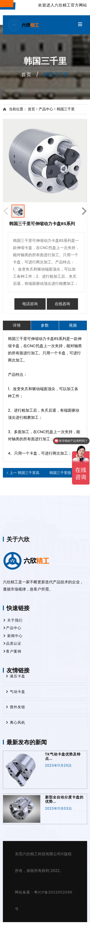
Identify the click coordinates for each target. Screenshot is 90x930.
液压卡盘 (15, 676)
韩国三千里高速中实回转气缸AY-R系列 (24, 473)
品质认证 (12, 643)
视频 (73, 325)
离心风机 (15, 722)
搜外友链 (15, 707)
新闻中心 (13, 635)
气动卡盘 (15, 691)
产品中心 (46, 109)
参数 (45, 325)
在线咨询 (62, 304)
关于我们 (13, 620)
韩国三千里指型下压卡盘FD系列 (64, 473)
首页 (26, 74)
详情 (17, 325)
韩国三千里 (66, 109)
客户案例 (12, 651)
